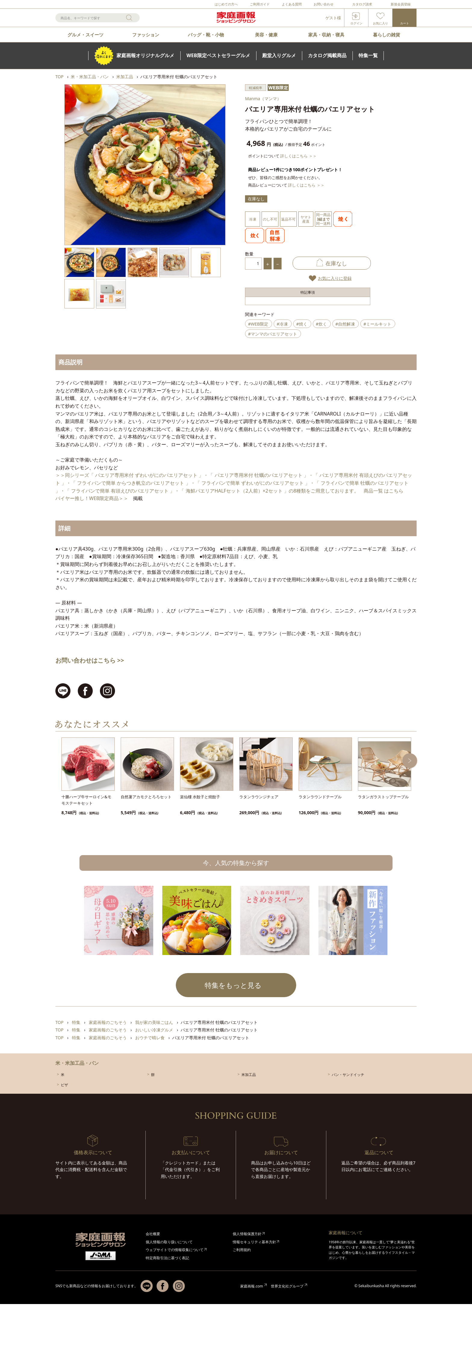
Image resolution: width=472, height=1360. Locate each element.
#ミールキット (377, 324)
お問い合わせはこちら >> (89, 660)
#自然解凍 (345, 324)
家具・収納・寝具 (326, 35)
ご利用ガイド (260, 4)
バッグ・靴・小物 (206, 35)
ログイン (356, 23)
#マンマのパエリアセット (272, 334)
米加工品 (248, 1074)
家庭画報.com (251, 1286)
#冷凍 (282, 324)
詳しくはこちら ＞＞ (298, 156)
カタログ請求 (362, 4)
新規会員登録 (401, 4)
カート (404, 23)
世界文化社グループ (287, 1286)
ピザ (64, 1084)
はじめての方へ (226, 4)
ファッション (145, 35)
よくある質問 (292, 4)
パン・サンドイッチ (348, 1074)
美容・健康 (266, 35)
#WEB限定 (258, 324)
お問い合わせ (324, 4)
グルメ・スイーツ (85, 35)
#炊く (321, 324)
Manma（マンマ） (263, 98)
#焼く (301, 324)
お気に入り (380, 23)
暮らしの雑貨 (386, 35)
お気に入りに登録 (335, 278)
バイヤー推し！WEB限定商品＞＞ (91, 498)
